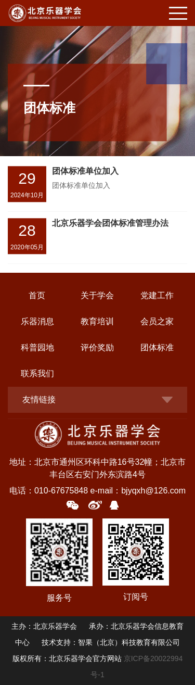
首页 (37, 295)
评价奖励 (97, 347)
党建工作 (157, 295)
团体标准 (157, 347)
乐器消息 (37, 321)
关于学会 (97, 295)
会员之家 (157, 321)
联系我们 (37, 373)
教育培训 (97, 321)
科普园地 (37, 347)
